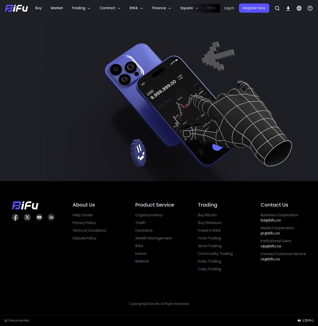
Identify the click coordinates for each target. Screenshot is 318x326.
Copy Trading (209, 269)
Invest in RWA (209, 230)
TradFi (140, 223)
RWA (139, 246)
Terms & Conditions (89, 230)
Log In (229, 8)
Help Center (83, 215)
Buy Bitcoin (207, 215)
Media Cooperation (277, 230)
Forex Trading (209, 238)
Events (141, 254)
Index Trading (209, 261)
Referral (142, 261)
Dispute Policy (84, 238)
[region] (124, 8)
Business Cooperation (279, 217)
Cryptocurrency (148, 215)
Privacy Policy (84, 223)
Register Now (254, 8)
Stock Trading (210, 246)
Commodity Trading (215, 254)
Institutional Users (276, 243)
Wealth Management (153, 238)
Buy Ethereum (210, 223)
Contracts (144, 230)
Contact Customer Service (283, 256)
